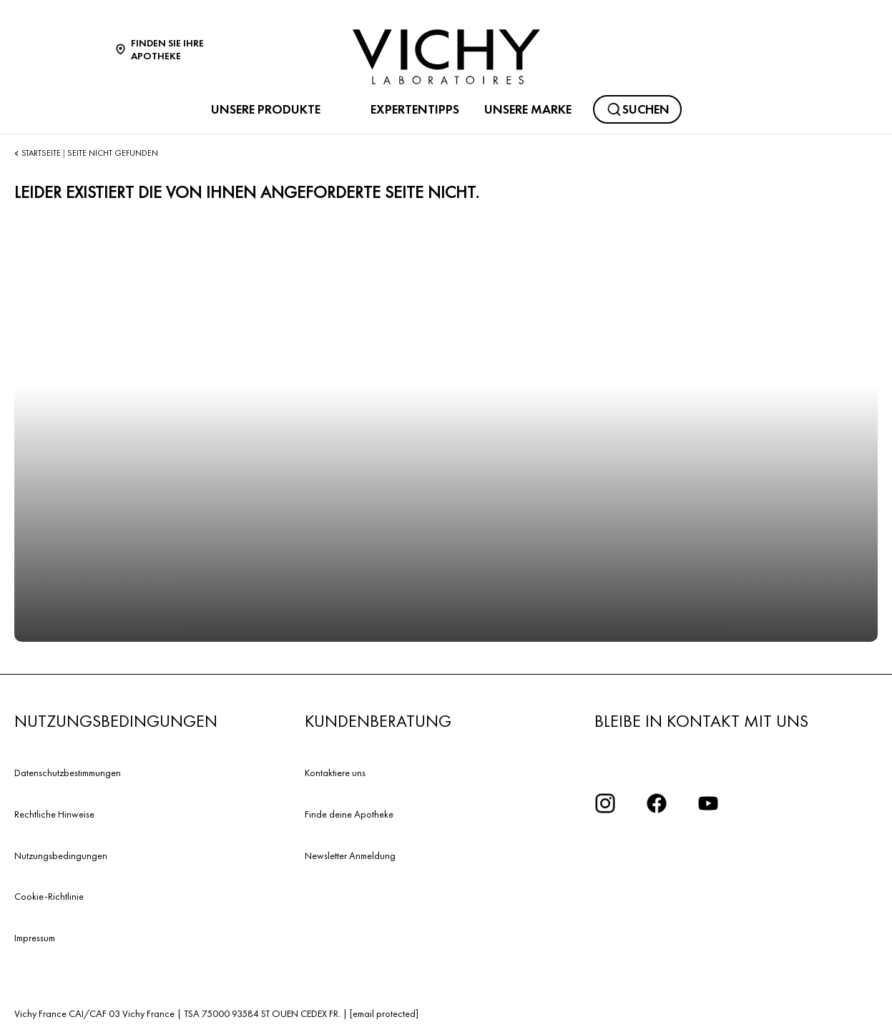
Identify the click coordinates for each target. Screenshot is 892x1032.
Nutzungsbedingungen (60, 855)
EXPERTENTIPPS (415, 109)
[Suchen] (637, 109)
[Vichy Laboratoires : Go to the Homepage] (446, 56)
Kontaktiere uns (335, 772)
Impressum (34, 937)
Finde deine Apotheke (349, 814)
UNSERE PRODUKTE (265, 109)
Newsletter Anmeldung (350, 855)
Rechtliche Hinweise (54, 814)
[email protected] (384, 1013)
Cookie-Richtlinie (49, 896)
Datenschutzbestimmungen (67, 772)
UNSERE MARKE (528, 109)
